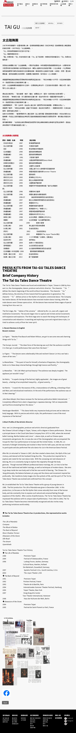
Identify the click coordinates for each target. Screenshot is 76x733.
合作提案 (23, 712)
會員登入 (65, 1)
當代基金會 (20, 4)
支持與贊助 (58, 710)
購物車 (57, 1)
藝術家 (37, 20)
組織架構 (32, 720)
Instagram (68, 713)
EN (72, 1)
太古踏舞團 (63, 4)
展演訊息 (14, 710)
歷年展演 (59, 16)
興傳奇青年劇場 (54, 4)
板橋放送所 (35, 4)
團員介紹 (45, 718)
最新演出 (50, 16)
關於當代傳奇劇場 (35, 710)
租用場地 (23, 710)
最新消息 (27, 4)
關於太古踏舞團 (39, 16)
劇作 (31, 716)
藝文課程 (14, 714)
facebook (68, 711)
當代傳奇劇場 (43, 4)
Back (5, 695)
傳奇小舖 (71, 4)
